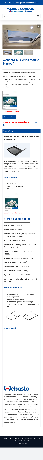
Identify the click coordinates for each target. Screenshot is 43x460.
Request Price (9, 117)
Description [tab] (8, 131)
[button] (39, 26)
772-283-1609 (32, 2)
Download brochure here (11, 111)
